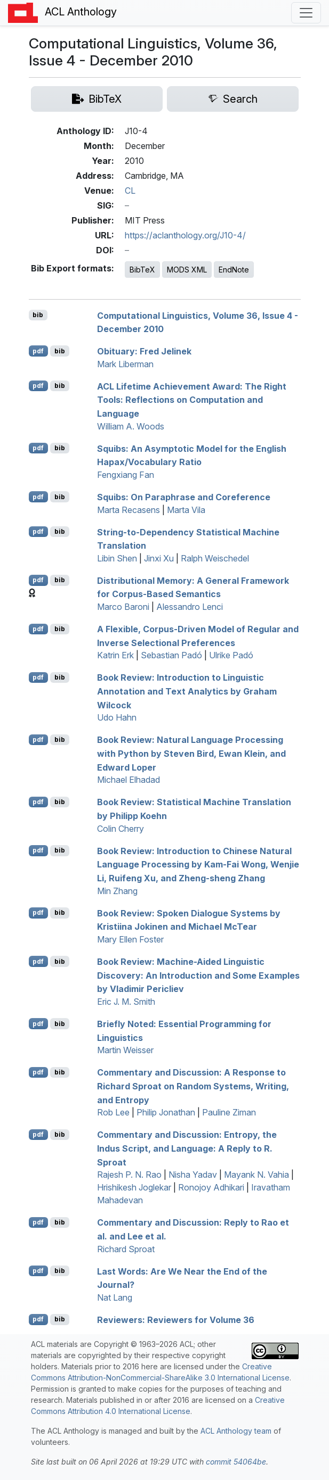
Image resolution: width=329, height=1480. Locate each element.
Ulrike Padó (231, 655)
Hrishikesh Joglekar (134, 1187)
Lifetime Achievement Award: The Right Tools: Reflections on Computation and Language (191, 399)
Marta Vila (186, 510)
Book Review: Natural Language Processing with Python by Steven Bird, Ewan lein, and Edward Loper (191, 753)
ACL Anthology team (235, 1430)
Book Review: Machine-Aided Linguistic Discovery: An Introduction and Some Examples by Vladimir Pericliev (198, 975)
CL (130, 190)
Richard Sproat (126, 1249)
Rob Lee (113, 1112)
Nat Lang (114, 1297)
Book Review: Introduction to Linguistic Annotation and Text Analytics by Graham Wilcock (187, 691)
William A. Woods (130, 426)
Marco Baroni (123, 606)
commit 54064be (236, 1461)
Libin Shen (117, 558)
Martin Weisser (125, 1050)
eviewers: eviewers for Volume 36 (175, 1319)
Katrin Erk (115, 655)
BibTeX (142, 269)
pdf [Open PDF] (38, 351)
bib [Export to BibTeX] (38, 315)
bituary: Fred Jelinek (144, 351)
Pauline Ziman (229, 1112)
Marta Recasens (128, 510)
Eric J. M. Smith (126, 1001)
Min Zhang (117, 891)
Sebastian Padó (171, 655)
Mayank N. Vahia (256, 1174)
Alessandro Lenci (189, 606)
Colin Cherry (120, 828)
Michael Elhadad (128, 779)
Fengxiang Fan (125, 474)
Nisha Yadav (192, 1174)
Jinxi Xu (159, 558)
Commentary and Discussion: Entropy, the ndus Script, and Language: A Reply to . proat (187, 1148)
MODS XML (187, 269)
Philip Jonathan (166, 1112)
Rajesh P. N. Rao (129, 1174)
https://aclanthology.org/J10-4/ (185, 235)
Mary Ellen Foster (130, 939)
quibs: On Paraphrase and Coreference (183, 497)
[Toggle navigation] (306, 12)
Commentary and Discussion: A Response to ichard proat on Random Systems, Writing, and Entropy (193, 1086)
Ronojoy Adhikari (211, 1187)
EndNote (234, 269)
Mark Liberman (125, 364)
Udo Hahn (117, 717)
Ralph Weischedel (215, 558)
